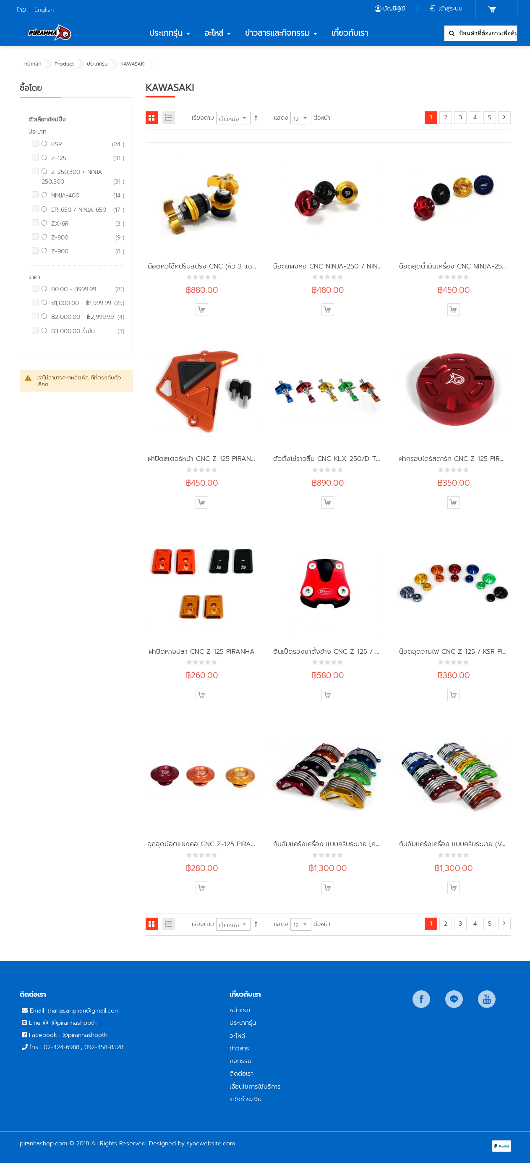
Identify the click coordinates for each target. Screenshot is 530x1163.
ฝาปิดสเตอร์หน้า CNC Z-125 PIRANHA (204, 458)
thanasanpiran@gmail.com (83, 1010)
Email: (38, 1010)
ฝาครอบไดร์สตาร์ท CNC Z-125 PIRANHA (459, 458)
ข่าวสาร (239, 1048)
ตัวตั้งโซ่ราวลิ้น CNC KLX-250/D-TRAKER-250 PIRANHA (358, 458)
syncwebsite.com (211, 1143)
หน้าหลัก (33, 64)
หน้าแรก (240, 1010)
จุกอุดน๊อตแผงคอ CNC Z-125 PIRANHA (206, 844)
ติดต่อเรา (241, 1073)
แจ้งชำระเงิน (245, 1099)
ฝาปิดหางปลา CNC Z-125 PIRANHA (202, 651)
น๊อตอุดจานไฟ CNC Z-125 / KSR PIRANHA (462, 651)
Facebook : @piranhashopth (68, 1035)
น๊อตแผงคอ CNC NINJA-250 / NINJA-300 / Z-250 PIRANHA (366, 266)
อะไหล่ (237, 1035)
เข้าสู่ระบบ (450, 8)
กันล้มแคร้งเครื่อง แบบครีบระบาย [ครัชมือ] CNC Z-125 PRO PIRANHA (374, 844)
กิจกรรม (240, 1061)
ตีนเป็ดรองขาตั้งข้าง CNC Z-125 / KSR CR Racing (347, 651)
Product (64, 64)
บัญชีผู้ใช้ (394, 8)
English (44, 9)
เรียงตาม (203, 117)
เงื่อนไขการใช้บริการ (255, 1086)
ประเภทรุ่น (97, 64)
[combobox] (481, 33)
